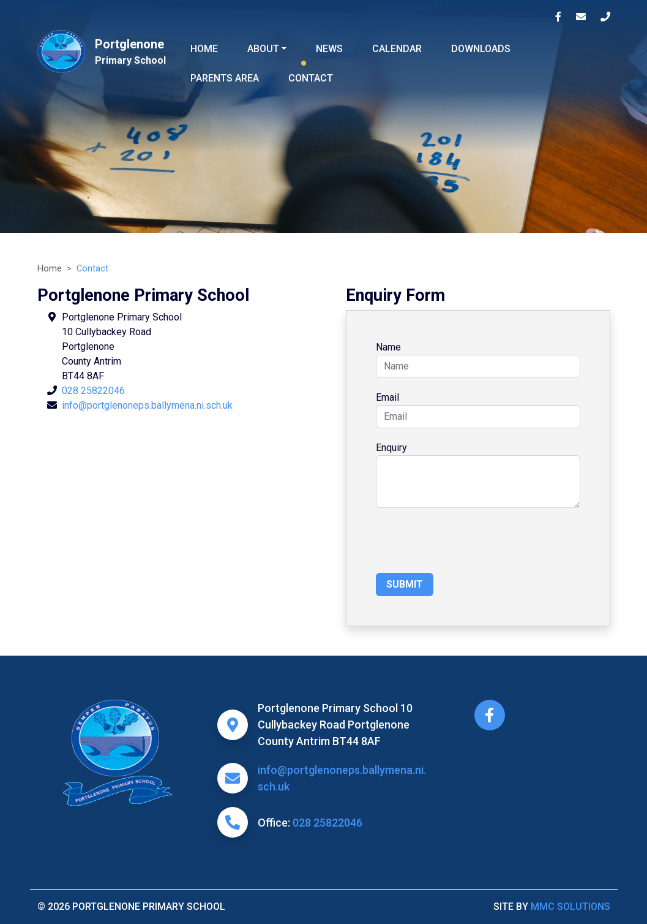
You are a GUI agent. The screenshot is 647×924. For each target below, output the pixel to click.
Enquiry (391, 447)
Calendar (397, 49)
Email (387, 397)
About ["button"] (263, 49)
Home (204, 49)
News (329, 49)
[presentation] (469, 544)
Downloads (480, 49)
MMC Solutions (570, 906)
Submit (404, 584)
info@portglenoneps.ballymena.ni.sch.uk (147, 405)
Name (388, 347)
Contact (310, 78)
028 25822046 (93, 390)
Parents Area (224, 78)
